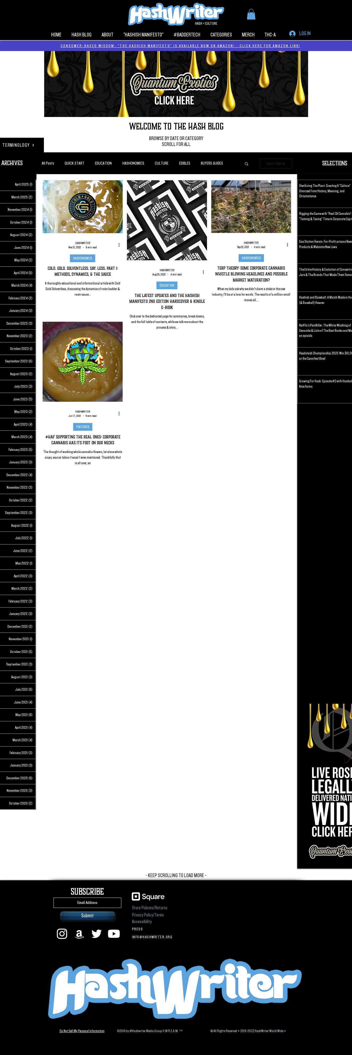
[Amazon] (79, 934)
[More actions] (121, 245)
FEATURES (82, 427)
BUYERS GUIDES (212, 163)
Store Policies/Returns (149, 907)
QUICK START (74, 163)
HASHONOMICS (133, 163)
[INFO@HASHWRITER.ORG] (153, 937)
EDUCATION (103, 163)
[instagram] (62, 934)
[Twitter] (96, 934)
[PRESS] (153, 929)
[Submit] (87, 916)
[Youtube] (114, 934)
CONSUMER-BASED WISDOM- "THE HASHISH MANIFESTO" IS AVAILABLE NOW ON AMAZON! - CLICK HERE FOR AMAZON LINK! (180, 46)
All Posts (48, 163)
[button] (251, 14)
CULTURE (161, 163)
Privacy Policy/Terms (148, 915)
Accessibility (142, 921)
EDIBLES (184, 163)
